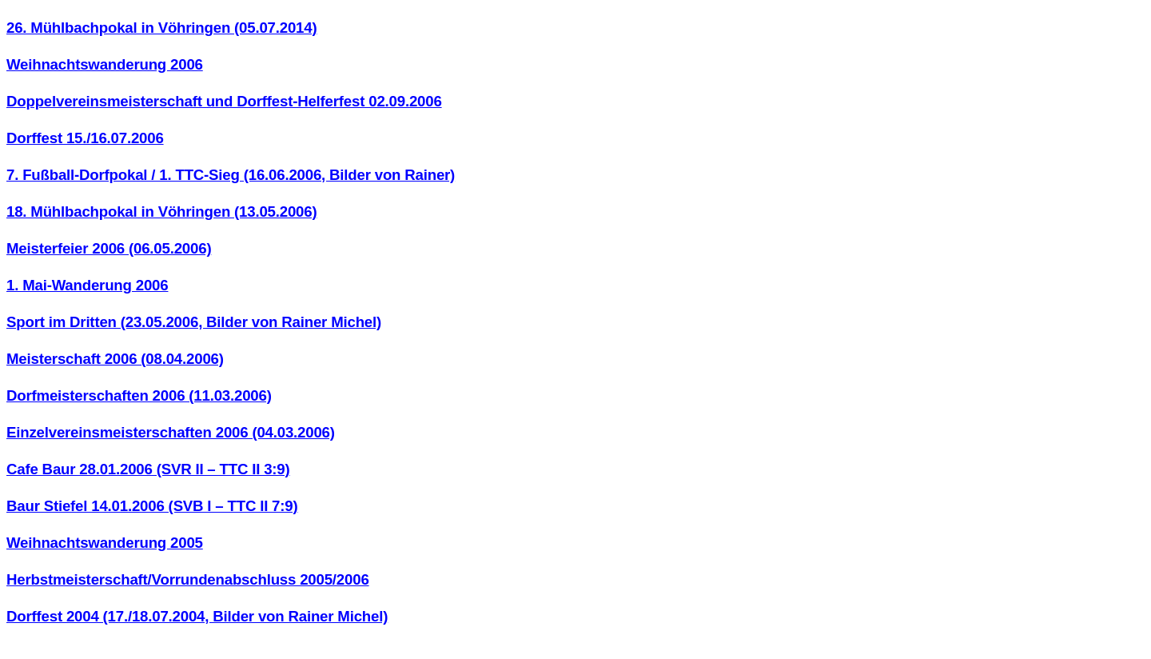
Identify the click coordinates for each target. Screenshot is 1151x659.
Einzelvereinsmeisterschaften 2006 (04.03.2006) (170, 432)
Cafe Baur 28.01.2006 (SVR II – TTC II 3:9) (148, 469)
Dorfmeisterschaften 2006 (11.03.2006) (139, 395)
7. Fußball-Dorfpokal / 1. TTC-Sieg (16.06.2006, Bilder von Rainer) (230, 174)
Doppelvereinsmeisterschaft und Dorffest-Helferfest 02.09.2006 (224, 101)
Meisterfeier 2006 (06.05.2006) (108, 248)
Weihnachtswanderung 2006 (104, 64)
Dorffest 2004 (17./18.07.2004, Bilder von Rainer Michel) (197, 616)
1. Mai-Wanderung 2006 (87, 285)
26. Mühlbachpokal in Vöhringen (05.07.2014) (161, 27)
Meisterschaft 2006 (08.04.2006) (115, 358)
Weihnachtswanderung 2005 (104, 542)
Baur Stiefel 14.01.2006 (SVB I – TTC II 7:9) (151, 505)
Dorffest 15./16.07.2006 (85, 138)
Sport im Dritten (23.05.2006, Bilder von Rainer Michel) (193, 322)
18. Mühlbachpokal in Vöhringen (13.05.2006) (161, 211)
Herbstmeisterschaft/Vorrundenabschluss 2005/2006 (187, 579)
